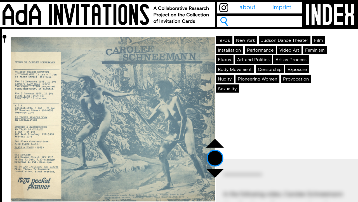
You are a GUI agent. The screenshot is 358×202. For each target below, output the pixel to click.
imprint (281, 7)
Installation (236, 70)
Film (296, 57)
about (247, 7)
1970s (229, 45)
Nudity (263, 133)
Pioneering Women (248, 146)
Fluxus (230, 95)
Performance (276, 70)
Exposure (234, 133)
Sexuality (275, 159)
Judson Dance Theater (252, 57)
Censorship (289, 121)
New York (257, 45)
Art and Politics (267, 95)
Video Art (234, 83)
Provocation (238, 159)
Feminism (268, 83)
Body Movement (244, 121)
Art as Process (241, 108)
